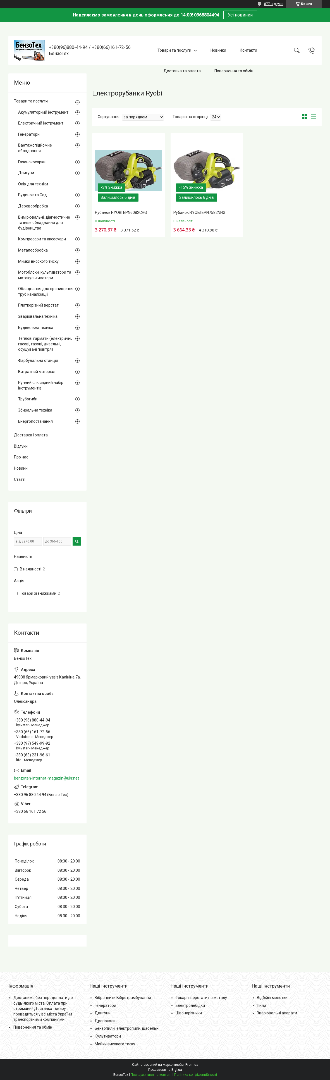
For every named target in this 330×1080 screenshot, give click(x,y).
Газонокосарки (32, 162)
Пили (261, 1005)
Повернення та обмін (233, 71)
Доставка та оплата (182, 71)
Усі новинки (240, 15)
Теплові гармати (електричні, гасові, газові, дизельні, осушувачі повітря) (45, 344)
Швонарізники (189, 1013)
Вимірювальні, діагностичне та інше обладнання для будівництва (44, 222)
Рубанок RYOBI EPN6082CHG (121, 212)
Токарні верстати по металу (201, 997)
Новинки (218, 50)
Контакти (248, 50)
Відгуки (21, 446)
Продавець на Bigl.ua (165, 1070)
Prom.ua (191, 1065)
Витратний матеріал (36, 371)
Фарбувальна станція (38, 360)
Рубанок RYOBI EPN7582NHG (199, 212)
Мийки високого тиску (38, 261)
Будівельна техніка (35, 327)
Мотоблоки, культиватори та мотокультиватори (44, 275)
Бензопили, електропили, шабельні (127, 1028)
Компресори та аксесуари (42, 239)
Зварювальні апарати (277, 1013)
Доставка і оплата (31, 435)
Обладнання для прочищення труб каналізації (45, 291)
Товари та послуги (174, 50)
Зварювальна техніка (38, 316)
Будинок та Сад (32, 195)
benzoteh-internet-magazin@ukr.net (46, 778)
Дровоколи (105, 1021)
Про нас (21, 457)
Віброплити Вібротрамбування (123, 997)
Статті (19, 479)
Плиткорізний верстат (38, 305)
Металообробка (33, 250)
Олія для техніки (33, 184)
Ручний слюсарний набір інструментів (40, 385)
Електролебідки (190, 1005)
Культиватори (108, 1036)
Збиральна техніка (35, 410)
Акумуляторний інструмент (43, 112)
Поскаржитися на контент (151, 1075)
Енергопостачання (35, 421)
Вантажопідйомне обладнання (35, 148)
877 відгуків (273, 4)
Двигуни (26, 173)
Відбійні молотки (272, 997)
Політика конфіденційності (195, 1075)
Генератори (29, 134)
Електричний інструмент (40, 123)
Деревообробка (33, 206)
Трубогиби (27, 399)
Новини (21, 468)
